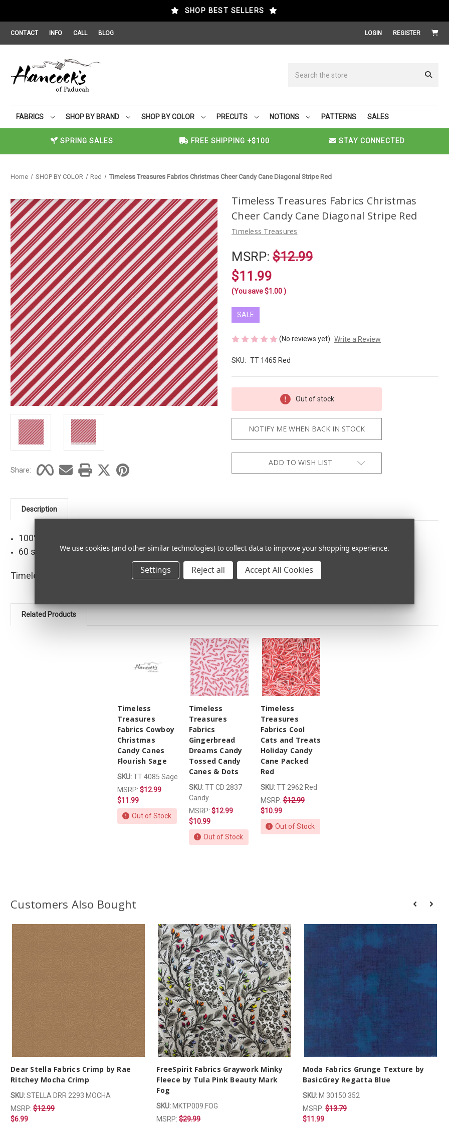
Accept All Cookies (279, 569)
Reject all (208, 569)
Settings (155, 569)
